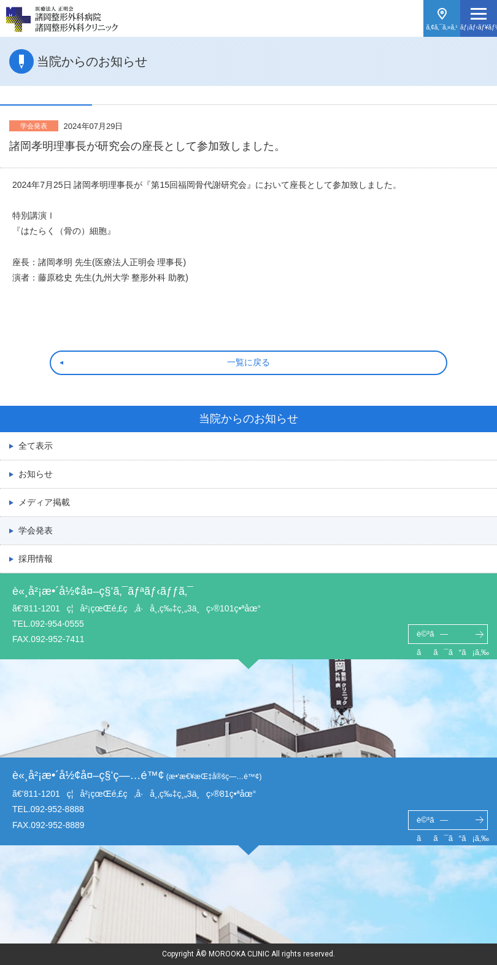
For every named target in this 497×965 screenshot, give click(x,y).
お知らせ (35, 474)
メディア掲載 (44, 502)
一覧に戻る (248, 362)
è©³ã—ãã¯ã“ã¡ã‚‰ (452, 636)
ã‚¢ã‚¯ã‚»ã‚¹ (441, 27)
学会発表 (35, 530)
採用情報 (35, 559)
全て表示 (35, 446)
